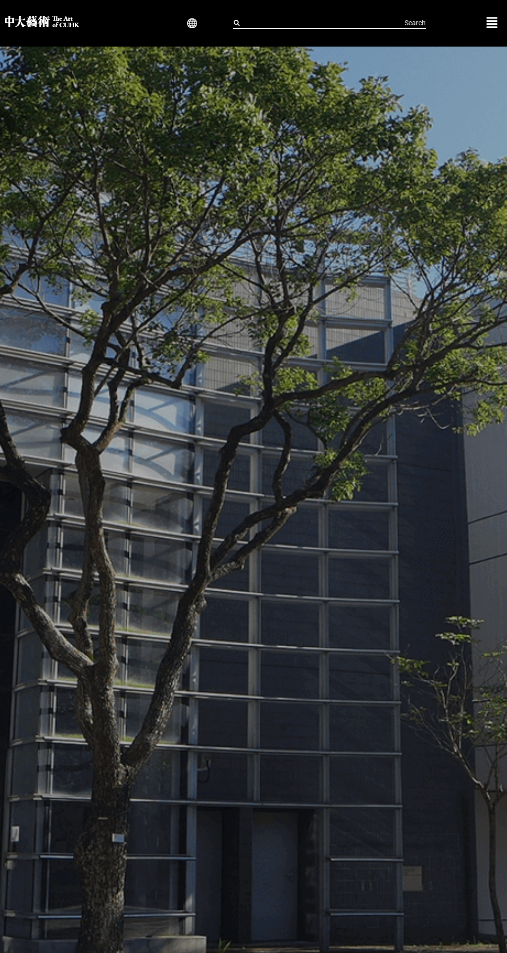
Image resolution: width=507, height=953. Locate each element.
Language (190, 23)
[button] (190, 23)
